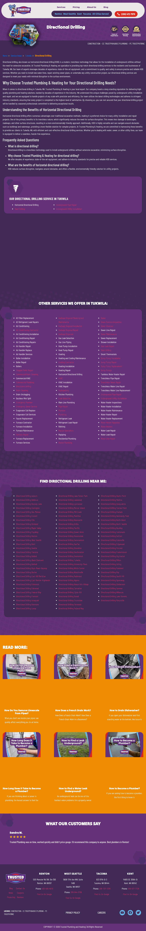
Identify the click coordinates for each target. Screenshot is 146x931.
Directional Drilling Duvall (69, 596)
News (11, 892)
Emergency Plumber (24, 402)
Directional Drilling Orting (111, 564)
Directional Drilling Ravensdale (71, 536)
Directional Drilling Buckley (112, 528)
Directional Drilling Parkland (112, 568)
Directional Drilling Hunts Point (113, 495)
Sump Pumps (106, 370)
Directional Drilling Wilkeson (112, 592)
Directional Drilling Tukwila (69, 560)
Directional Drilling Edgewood (113, 544)
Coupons (20, 892)
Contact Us (20, 888)
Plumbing (62, 414)
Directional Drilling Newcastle (70, 519)
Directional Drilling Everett (26, 515)
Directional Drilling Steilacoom (113, 584)
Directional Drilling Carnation (70, 588)
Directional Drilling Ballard (26, 556)
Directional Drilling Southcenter (71, 552)
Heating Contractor (66, 362)
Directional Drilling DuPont (111, 536)
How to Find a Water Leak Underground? (73, 790)
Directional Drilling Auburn (26, 495)
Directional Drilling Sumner (112, 588)
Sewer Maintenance (109, 334)
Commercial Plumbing (25, 382)
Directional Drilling (23, 386)
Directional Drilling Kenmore (27, 604)
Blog (106, 7)
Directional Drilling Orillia (68, 523)
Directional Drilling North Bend (113, 519)
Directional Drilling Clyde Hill (70, 592)
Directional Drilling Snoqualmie (113, 503)
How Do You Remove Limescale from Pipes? (21, 712)
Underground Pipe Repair (66, 204)
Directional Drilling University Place (73, 564)
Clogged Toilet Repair (24, 370)
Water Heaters (106, 426)
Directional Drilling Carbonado (113, 532)
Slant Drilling (20, 208)
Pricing (76, 7)
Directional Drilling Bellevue (27, 499)
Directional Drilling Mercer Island (72, 507)
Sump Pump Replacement (111, 366)
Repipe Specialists (66, 430)
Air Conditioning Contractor (27, 330)
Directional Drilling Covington (28, 507)
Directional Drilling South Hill (112, 576)
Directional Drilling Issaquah (27, 600)
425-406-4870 (47, 888)
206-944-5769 (76, 892)
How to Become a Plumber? (124, 788)
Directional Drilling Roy (110, 572)
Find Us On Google (44, 894)
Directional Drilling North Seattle (114, 523)
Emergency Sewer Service (26, 406)
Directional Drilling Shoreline (70, 548)
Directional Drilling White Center (72, 568)
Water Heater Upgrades (110, 422)
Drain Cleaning (22, 390)
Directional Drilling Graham (112, 511)
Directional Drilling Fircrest (112, 548)
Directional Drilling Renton (26, 536)
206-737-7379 (104, 888)
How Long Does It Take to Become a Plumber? (22, 790)
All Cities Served (100, 13)
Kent (79, 13)
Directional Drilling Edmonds (27, 584)
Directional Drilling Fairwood (27, 588)
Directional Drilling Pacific (69, 528)
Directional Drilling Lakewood (70, 499)
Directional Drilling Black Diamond (30, 560)
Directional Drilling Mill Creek (70, 511)
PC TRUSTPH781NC (137, 43)
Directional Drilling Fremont (27, 596)
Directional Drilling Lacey (26, 608)
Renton (58, 13)
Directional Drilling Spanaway (112, 580)
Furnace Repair (22, 434)
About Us (91, 7)
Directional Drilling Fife (25, 519)
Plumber (62, 410)
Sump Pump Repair (109, 362)
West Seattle (69, 13)
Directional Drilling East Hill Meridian (31, 576)
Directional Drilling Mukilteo (70, 515)
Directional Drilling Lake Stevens (114, 596)
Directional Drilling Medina (111, 499)
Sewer (103, 317)
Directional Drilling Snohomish (71, 556)
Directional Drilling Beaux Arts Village (73, 584)
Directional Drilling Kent (25, 544)
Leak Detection (65, 398)
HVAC (61, 378)
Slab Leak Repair (107, 346)
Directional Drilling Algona (69, 580)
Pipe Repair (63, 406)
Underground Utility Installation (69, 208)
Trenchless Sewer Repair (111, 382)
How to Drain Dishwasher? (124, 710)
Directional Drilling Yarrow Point (114, 507)
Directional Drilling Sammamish (71, 540)
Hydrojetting (64, 390)
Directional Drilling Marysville (112, 600)
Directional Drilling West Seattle (28, 540)
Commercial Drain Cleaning (27, 374)
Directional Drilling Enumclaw (70, 600)
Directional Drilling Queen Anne (71, 532)
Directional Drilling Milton (111, 560)
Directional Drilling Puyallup (27, 532)
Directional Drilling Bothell (26, 564)
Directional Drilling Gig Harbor (113, 556)
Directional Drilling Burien (26, 572)
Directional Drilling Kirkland (27, 523)
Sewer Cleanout (107, 326)
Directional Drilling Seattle (26, 548)
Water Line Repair (108, 438)
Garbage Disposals (66, 334)
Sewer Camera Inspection (111, 322)
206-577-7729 (133, 888)
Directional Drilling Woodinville (71, 572)
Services (61, 7)
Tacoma (87, 13)
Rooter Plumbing (65, 442)
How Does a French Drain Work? (73, 710)
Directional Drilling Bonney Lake (29, 503)
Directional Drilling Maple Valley (28, 528)
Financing (11, 897)
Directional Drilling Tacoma (27, 552)
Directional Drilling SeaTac (69, 544)
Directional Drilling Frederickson (114, 552)
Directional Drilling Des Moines (28, 511)
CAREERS (102, 912)
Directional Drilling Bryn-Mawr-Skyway (31, 568)
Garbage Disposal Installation (70, 326)
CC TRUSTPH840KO (110, 43)
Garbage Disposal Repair (68, 330)
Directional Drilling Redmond (70, 576)
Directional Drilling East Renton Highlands (33, 580)
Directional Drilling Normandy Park (115, 515)
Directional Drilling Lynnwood (70, 503)
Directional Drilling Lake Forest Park (73, 495)
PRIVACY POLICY (73, 912)
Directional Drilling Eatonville (112, 540)
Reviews (20, 897)
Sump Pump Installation (111, 358)
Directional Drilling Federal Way (28, 592)
